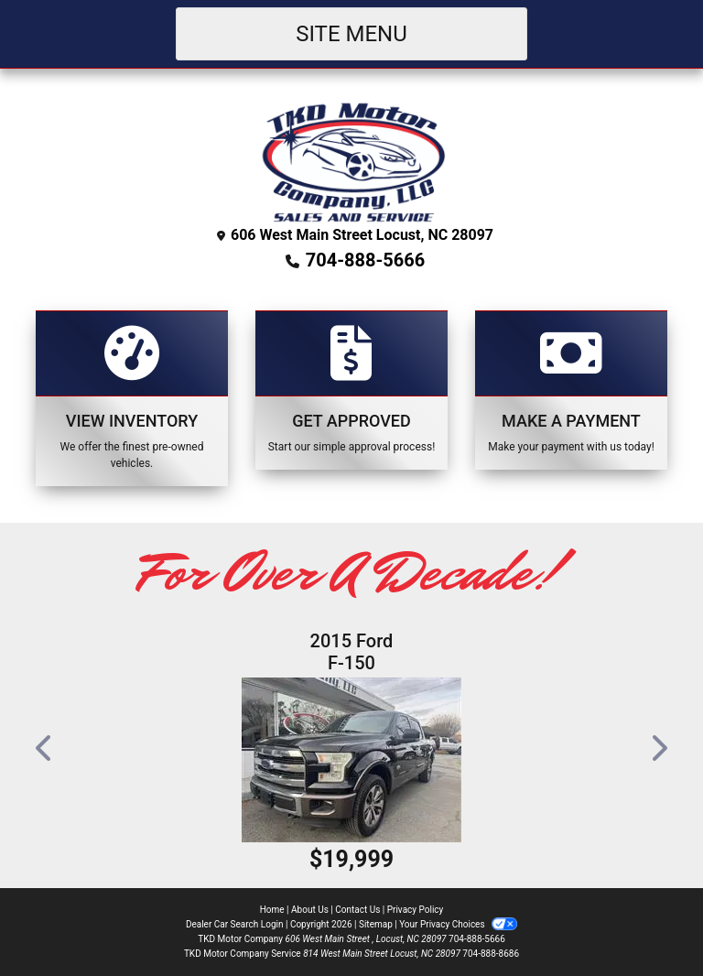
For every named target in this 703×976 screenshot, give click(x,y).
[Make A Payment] (571, 390)
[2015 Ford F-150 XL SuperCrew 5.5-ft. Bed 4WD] (351, 760)
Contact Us (357, 910)
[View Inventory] (132, 398)
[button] (45, 748)
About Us (310, 910)
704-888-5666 (366, 260)
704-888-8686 (490, 954)
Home (272, 910)
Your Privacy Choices (458, 924)
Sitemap (376, 924)
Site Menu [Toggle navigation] (351, 34)
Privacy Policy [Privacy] (415, 910)
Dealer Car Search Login (235, 924)
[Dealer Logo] (352, 159)
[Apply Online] (351, 390)
